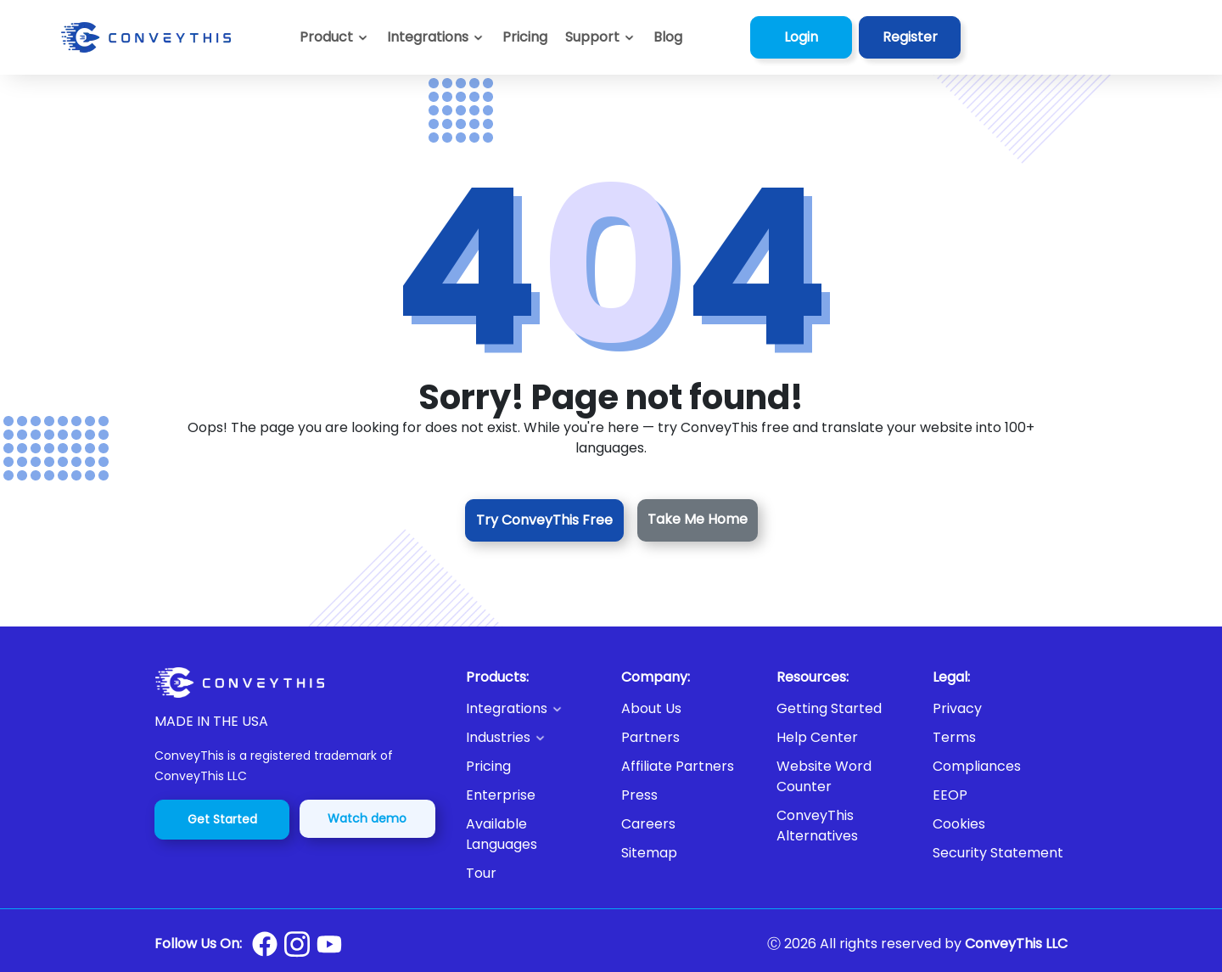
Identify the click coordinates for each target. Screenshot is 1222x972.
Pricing (488, 766)
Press (639, 795)
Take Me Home (697, 519)
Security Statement (998, 852)
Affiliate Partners (677, 766)
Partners (650, 737)
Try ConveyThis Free (544, 520)
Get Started (222, 819)
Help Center (817, 737)
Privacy (957, 708)
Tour (481, 873)
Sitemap (649, 852)
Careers (648, 824)
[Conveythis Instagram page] (297, 944)
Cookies (959, 824)
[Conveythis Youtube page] (329, 944)
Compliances (977, 766)
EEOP (950, 795)
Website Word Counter (824, 776)
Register (910, 37)
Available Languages (501, 834)
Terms (954, 737)
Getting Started (829, 708)
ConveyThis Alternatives (817, 826)
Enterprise (500, 795)
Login (801, 37)
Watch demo (367, 818)
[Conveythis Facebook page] (264, 944)
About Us (651, 708)
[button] (600, 37)
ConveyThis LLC (1016, 943)
